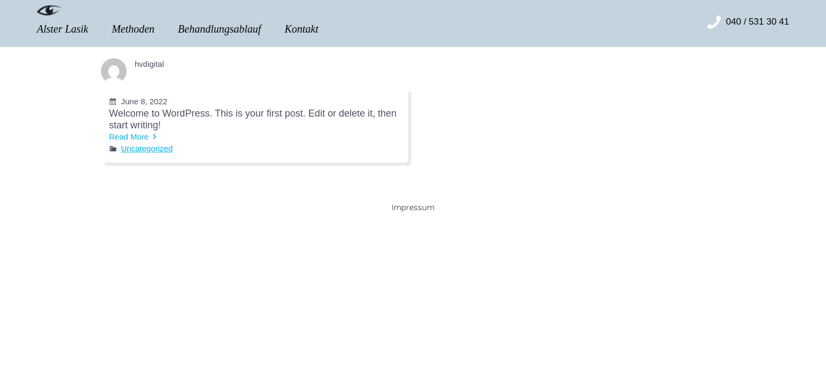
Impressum (413, 207)
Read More (129, 136)
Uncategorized (147, 148)
